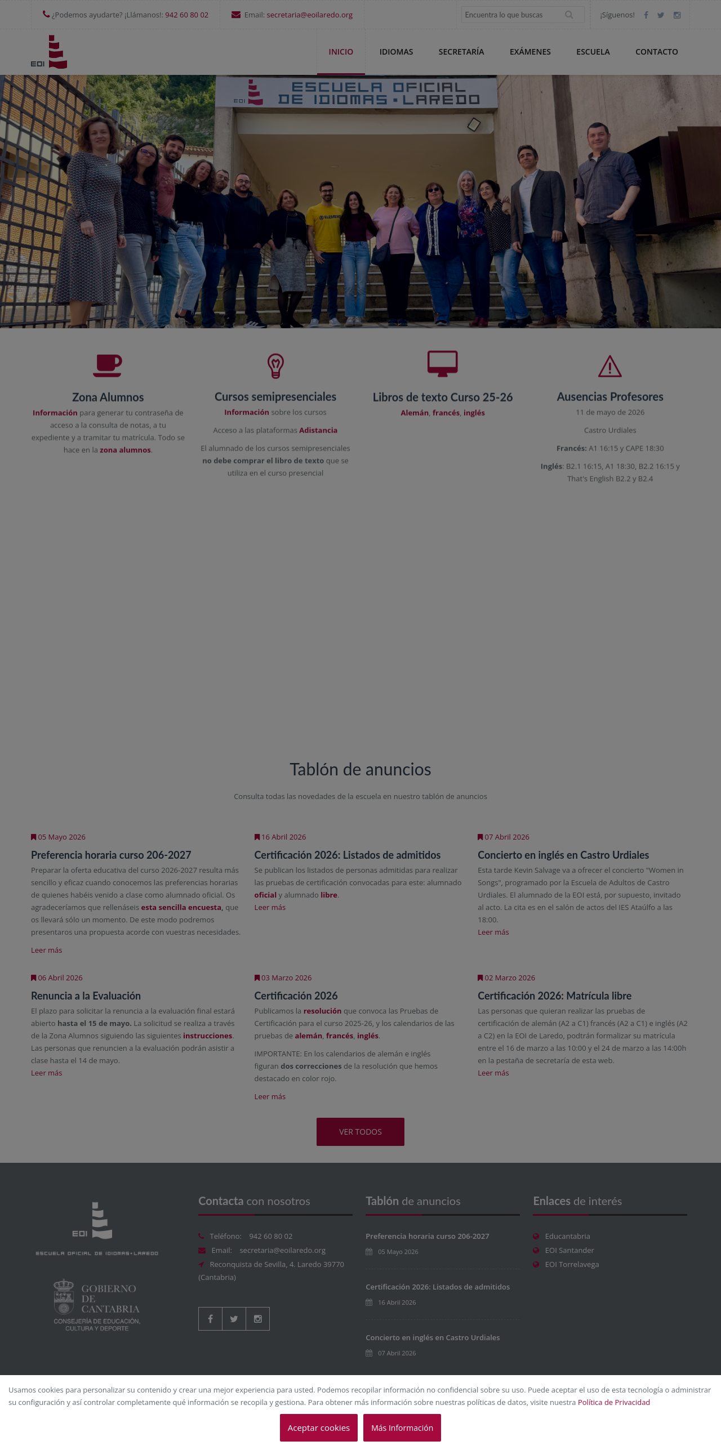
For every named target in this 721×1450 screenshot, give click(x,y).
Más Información (402, 1427)
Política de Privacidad (614, 1402)
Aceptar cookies (319, 1427)
